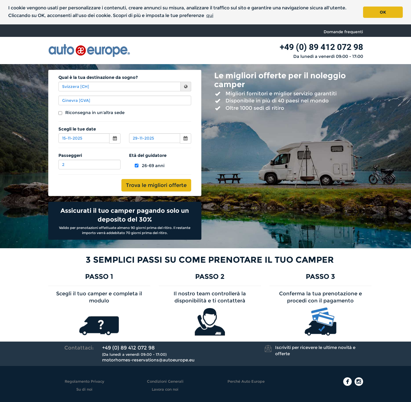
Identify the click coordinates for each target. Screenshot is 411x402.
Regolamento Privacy (84, 381)
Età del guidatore (147, 155)
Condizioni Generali (165, 381)
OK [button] (383, 12)
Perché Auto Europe (246, 381)
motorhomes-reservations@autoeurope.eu (148, 360)
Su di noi (84, 389)
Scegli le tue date (77, 129)
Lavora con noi (165, 389)
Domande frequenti (343, 31)
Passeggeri (70, 155)
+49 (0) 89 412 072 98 (321, 47)
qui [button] (209, 15)
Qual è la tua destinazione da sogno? (98, 77)
